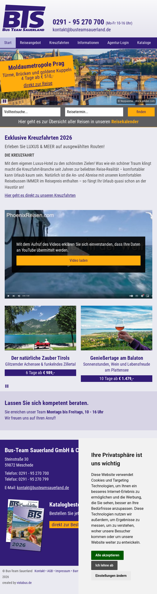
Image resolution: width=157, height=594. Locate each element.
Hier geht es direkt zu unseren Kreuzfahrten (40, 194)
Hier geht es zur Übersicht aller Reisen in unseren (78, 121)
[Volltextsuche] (31, 111)
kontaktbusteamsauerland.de (82, 29)
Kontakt (40, 570)
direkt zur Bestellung (71, 524)
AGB (50, 570)
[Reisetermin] (94, 111)
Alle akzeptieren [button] (107, 555)
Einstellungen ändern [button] (111, 576)
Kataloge (144, 42)
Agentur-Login (118, 42)
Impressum (62, 570)
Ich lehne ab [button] (104, 565)
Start (8, 42)
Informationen (88, 42)
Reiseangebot (30, 42)
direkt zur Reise (38, 83)
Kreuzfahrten (59, 42)
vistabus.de (24, 582)
